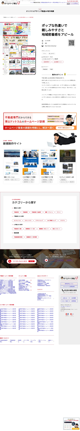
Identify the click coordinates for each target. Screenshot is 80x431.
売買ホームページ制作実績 (5, 281)
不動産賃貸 (45, 69)
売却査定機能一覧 (25, 294)
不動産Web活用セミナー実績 (42, 299)
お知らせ (65, 298)
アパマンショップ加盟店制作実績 (6, 298)
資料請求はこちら (69, 283)
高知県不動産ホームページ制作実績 (43, 315)
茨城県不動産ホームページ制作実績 (6, 320)
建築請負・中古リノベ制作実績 (5, 291)
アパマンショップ (39, 220)
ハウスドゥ (62, 220)
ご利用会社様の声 (41, 3)
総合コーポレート (56, 228)
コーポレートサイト (65, 307)
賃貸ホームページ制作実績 (5, 283)
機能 (30, 3)
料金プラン (58, 3)
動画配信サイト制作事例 (32, 237)
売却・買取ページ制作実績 (5, 288)
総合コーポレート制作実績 (5, 293)
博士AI (53, 3)
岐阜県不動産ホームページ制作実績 (25, 317)
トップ (26, 3)
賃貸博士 (18, 340)
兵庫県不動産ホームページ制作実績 (25, 325)
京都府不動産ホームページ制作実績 (25, 320)
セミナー (63, 3)
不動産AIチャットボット (23, 291)
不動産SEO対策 (40, 281)
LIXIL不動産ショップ (51, 220)
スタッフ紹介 (65, 301)
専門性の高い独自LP (22, 298)
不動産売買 (16, 212)
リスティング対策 (40, 283)
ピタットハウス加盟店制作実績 (5, 296)
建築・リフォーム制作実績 (5, 286)
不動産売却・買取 (17, 228)
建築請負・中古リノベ (43, 228)
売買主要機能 (25, 280)
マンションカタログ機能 (23, 284)
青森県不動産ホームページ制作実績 (6, 315)
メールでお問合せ (72, 4)
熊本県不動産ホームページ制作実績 (43, 325)
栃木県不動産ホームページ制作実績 (6, 317)
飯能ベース (47, 340)
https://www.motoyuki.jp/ (50, 45)
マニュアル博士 (31, 340)
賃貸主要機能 (25, 287)
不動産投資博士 (12, 340)
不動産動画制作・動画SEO (42, 288)
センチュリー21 (17, 220)
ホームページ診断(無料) (69, 287)
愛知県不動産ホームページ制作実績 (25, 315)
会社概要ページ (56, 61)
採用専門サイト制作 (41, 286)
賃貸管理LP (46, 61)
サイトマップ (39, 304)
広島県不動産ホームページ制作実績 (43, 317)
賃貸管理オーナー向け (30, 228)
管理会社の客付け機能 (25, 301)
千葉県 (51, 69)
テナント (59, 212)
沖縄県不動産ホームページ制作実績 (43, 330)
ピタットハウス (28, 220)
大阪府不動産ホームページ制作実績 (25, 322)
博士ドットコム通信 (39, 340)
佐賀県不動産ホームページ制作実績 (43, 322)
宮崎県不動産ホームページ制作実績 (43, 327)
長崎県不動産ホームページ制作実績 (43, 320)
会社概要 (73, 298)
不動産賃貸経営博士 (4, 340)
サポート (48, 3)
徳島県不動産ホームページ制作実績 (25, 327)
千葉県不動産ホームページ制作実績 (6, 327)
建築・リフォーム (49, 212)
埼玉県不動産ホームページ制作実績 (6, 322)
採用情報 (73, 301)
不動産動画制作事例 (18, 237)
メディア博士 (24, 340)
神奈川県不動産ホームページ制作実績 (7, 325)
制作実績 (34, 3)
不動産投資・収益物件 (36, 212)
